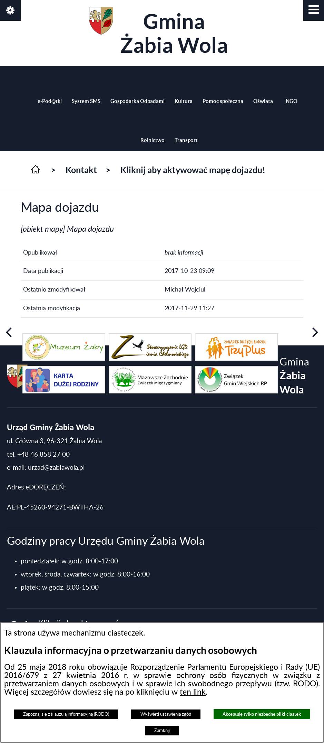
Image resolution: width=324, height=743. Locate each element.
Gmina (158, 32)
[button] (313, 10)
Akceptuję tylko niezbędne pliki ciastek (262, 714)
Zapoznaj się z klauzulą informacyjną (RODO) (66, 714)
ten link (193, 692)
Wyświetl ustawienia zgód (165, 714)
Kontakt (81, 170)
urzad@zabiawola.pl (56, 468)
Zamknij (162, 730)
